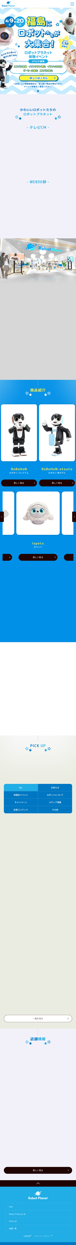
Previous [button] (2, 517)
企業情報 (26, 1236)
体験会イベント (21, 794)
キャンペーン (21, 802)
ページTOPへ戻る (38, 1183)
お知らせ (55, 787)
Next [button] (74, 517)
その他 (55, 809)
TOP (11, 1206)
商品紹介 (38, 390)
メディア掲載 (55, 802)
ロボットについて (55, 794)
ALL (21, 787)
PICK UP (13, 1221)
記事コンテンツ (21, 809)
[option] (38, 48)
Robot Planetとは (17, 1214)
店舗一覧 (13, 1228)
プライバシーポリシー (42, 1236)
